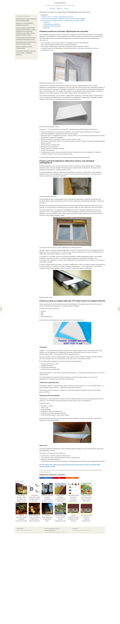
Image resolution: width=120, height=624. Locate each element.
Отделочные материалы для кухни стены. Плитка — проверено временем (26, 52)
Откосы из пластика (54, 470)
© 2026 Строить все (19, 528)
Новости (59, 8)
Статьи (66, 8)
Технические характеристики (51, 24)
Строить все (60, 3)
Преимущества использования (52, 26)
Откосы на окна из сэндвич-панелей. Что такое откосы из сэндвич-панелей (63, 20)
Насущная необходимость (78, 470)
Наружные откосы (69, 470)
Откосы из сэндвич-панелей (96, 470)
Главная (52, 8)
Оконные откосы (47, 470)
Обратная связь (75, 528)
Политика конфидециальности (49, 530)
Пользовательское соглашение (53, 528)
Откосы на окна (87, 470)
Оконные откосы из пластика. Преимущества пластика (57, 16)
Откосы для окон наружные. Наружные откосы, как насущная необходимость (64, 18)
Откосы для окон (62, 470)
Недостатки (46, 28)
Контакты (46, 528)
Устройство (46, 22)
